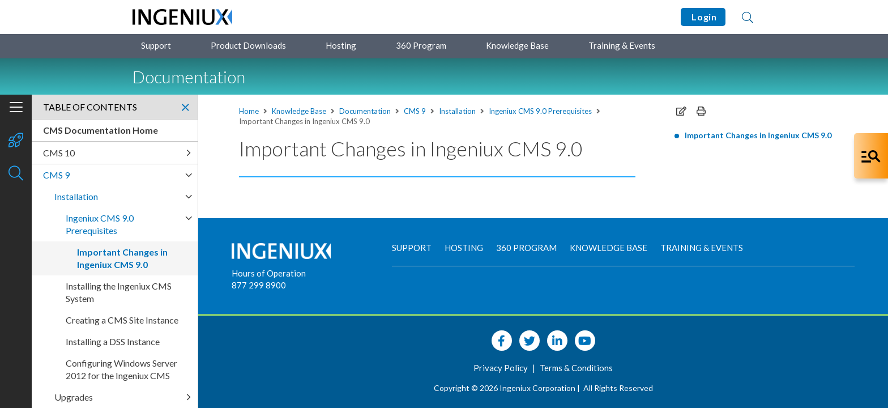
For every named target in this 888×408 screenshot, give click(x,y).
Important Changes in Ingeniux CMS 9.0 (758, 135)
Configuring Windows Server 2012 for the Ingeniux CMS (121, 369)
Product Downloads (248, 45)
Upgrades (73, 397)
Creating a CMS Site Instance (122, 319)
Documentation (365, 111)
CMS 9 (415, 111)
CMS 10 (59, 152)
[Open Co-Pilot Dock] (871, 155)
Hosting (341, 45)
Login (703, 16)
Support (156, 45)
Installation (457, 111)
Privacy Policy (501, 368)
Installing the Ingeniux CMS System (119, 292)
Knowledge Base (517, 45)
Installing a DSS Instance (113, 341)
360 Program (421, 45)
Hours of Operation (269, 273)
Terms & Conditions (576, 368)
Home (249, 111)
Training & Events (621, 45)
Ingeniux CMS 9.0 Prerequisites (540, 111)
